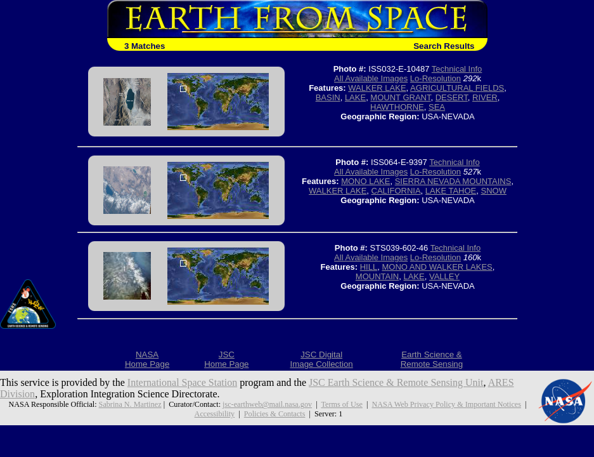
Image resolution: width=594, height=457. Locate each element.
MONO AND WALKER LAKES (437, 267)
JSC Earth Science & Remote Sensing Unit (396, 382)
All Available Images (371, 78)
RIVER (485, 97)
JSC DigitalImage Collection (321, 359)
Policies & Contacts (275, 413)
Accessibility (215, 413)
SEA (437, 107)
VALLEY (444, 276)
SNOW (493, 190)
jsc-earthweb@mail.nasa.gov (267, 404)
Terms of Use (341, 404)
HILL (368, 267)
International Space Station (182, 382)
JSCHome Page (226, 359)
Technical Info (457, 69)
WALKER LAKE (377, 88)
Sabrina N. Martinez (130, 404)
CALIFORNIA (396, 190)
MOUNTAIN (377, 276)
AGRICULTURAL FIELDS (457, 88)
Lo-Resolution (435, 78)
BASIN (328, 97)
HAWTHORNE (397, 107)
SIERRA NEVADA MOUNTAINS (453, 181)
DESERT (452, 97)
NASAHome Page (147, 359)
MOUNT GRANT (400, 97)
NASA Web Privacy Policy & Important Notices (445, 404)
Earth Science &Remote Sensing (432, 359)
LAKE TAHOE (450, 190)
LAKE (355, 97)
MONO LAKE (365, 181)
